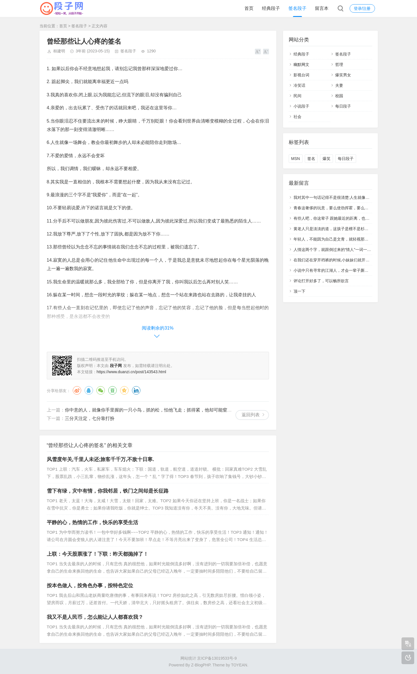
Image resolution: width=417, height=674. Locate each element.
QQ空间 (124, 390)
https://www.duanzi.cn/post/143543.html (131, 372)
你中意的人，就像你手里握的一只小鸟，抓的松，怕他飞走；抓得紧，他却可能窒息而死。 (155, 410)
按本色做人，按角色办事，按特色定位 (90, 585)
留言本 (321, 8)
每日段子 (343, 106)
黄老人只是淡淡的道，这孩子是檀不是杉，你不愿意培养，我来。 (351, 228)
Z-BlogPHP (200, 665)
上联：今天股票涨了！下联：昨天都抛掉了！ (97, 554)
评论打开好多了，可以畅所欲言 (321, 281)
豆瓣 (112, 390)
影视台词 (301, 75)
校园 (339, 96)
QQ (89, 390)
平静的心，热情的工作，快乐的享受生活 (92, 522)
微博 (77, 390)
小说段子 (301, 106)
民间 (297, 96)
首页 (248, 8)
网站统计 (188, 658)
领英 (136, 390)
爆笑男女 (343, 75)
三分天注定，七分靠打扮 (89, 418)
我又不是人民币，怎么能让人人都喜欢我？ (95, 617)
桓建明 (59, 51)
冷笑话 (299, 85)
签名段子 (297, 8)
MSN (295, 158)
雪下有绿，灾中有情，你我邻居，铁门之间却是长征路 (108, 491)
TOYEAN (239, 665)
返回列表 (251, 414)
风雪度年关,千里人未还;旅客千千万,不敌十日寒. (100, 459)
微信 (100, 390)
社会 (297, 116)
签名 (311, 158)
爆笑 (326, 158)
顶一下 (299, 291)
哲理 (339, 64)
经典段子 (271, 8)
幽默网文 (301, 64)
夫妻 (339, 85)
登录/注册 (362, 8)
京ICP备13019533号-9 (217, 658)
